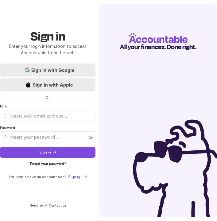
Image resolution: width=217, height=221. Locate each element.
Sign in (47, 152)
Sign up (77, 176)
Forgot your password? (48, 164)
